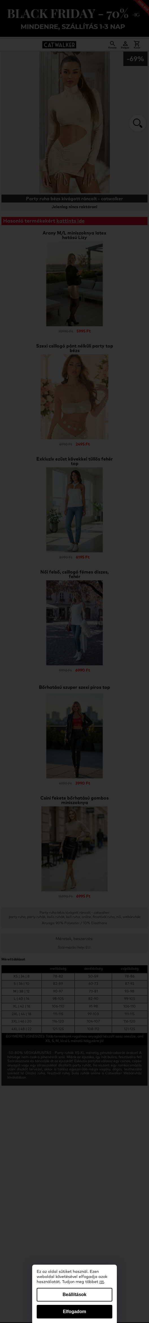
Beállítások (74, 1294)
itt (101, 1282)
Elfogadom (74, 1311)
